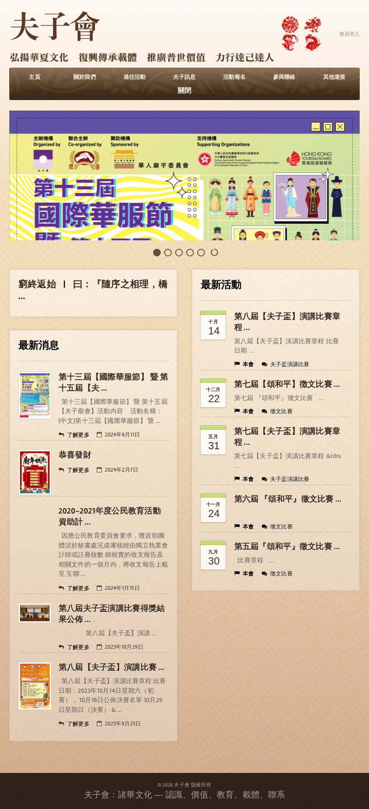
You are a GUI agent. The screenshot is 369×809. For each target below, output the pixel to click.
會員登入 (349, 34)
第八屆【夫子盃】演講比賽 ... (112, 667)
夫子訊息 (184, 77)
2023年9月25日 (119, 723)
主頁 (34, 77)
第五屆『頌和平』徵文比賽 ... (287, 547)
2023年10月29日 (120, 647)
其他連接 (334, 77)
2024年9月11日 (118, 434)
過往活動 (134, 77)
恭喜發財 (75, 455)
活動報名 (234, 77)
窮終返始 (37, 284)
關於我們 (84, 77)
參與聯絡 (284, 77)
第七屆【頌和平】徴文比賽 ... (287, 384)
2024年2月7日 (117, 470)
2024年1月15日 (118, 588)
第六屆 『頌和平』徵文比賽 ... (288, 499)
